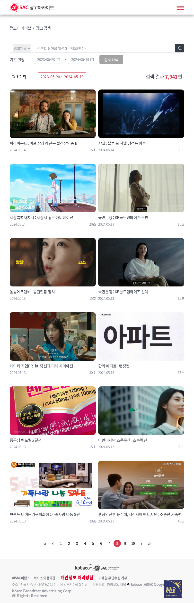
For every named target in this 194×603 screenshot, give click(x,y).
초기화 (19, 77)
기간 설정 (17, 60)
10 (133, 543)
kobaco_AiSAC (140, 584)
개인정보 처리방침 (77, 577)
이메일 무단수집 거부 (112, 578)
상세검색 (111, 60)
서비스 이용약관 (44, 578)
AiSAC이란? (20, 578)
